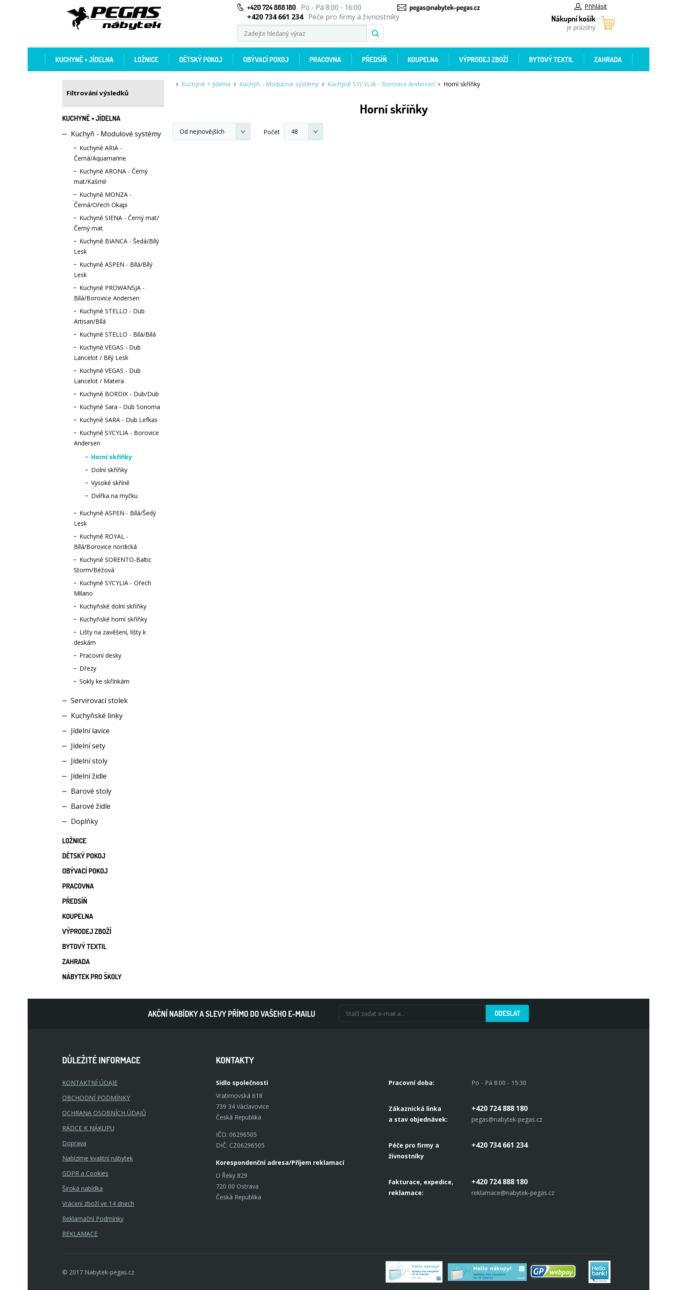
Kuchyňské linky (97, 715)
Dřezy (87, 668)
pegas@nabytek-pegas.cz (444, 7)
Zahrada (608, 59)
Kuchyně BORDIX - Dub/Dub (119, 394)
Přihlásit (590, 6)
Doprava (74, 1143)
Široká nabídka (82, 1188)
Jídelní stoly (89, 761)
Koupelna (423, 59)
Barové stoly (91, 791)
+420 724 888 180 (271, 7)
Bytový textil (551, 59)
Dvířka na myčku (114, 496)
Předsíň (374, 59)
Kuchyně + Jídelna (84, 59)
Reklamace (80, 1234)
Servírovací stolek (99, 700)
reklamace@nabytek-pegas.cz (512, 1193)
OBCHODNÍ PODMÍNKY (96, 1098)
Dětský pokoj (200, 59)
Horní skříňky (111, 457)
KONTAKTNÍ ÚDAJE (89, 1083)
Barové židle (91, 806)
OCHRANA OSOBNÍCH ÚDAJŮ (104, 1113)
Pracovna (325, 59)
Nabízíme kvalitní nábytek (97, 1158)
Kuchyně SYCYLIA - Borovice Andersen (381, 84)
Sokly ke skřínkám (104, 681)
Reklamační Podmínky (92, 1218)
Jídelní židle (89, 776)
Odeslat (507, 1013)
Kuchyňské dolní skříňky (112, 606)
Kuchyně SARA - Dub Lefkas (118, 420)
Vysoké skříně (110, 483)
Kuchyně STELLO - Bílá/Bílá (117, 334)
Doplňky (84, 821)
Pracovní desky (100, 655)
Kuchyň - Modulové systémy (116, 134)
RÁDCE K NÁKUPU (88, 1128)
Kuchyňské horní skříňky (113, 619)
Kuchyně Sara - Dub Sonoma (119, 407)
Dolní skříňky (109, 470)
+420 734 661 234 (499, 1145)
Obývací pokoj (266, 59)
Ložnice (146, 59)
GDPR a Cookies (85, 1173)
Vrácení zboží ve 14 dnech (98, 1203)
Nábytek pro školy (92, 976)
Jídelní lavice (90, 730)
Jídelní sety (88, 746)
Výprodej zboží (483, 59)
